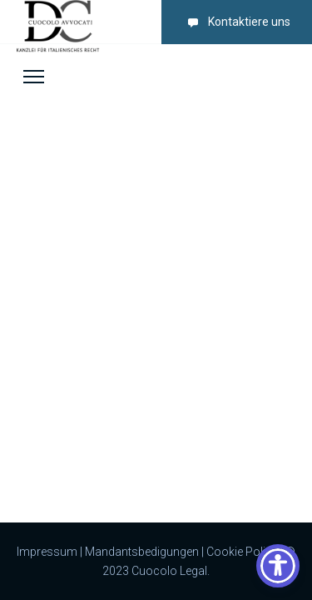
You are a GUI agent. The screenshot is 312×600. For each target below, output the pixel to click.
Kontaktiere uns (235, 21)
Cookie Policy (242, 551)
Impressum (47, 551)
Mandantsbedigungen (142, 551)
